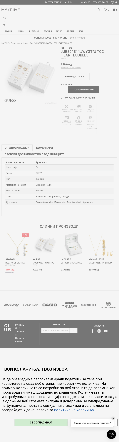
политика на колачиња (74, 410)
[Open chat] (111, 434)
